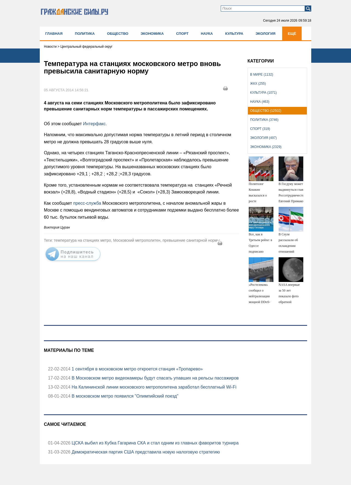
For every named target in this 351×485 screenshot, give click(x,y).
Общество (117, 34)
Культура (234, 34)
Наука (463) (259, 102)
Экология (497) (263, 138)
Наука (207, 34)
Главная (54, 34)
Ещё (292, 34)
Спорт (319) (260, 129)
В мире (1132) (261, 74)
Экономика (152, 34)
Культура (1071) (263, 93)
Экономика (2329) (265, 147)
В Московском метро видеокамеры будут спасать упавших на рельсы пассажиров (154, 378)
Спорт (182, 34)
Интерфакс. (94, 123)
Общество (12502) (265, 111)
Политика (85, 34)
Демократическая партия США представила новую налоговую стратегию (145, 452)
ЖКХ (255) (258, 83)
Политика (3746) (264, 120)
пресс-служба (87, 203)
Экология (265, 34)
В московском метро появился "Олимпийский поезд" (124, 396)
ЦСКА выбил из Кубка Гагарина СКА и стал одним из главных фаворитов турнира (154, 443)
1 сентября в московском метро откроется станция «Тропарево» (136, 369)
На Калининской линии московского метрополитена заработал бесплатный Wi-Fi (153, 387)
